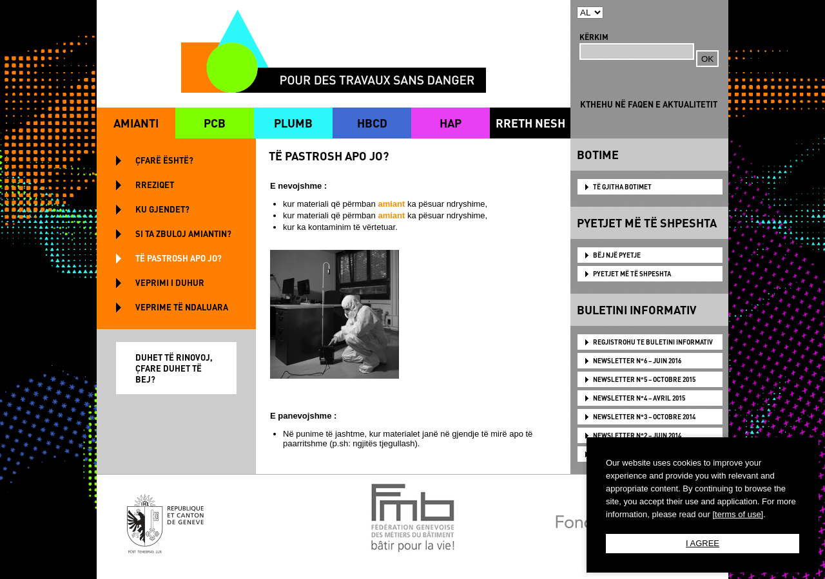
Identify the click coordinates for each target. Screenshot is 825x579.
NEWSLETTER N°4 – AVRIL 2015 (639, 398)
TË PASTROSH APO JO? (178, 257)
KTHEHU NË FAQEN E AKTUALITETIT (648, 104)
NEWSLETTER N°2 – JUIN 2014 (637, 435)
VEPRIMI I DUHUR (169, 282)
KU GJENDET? (162, 209)
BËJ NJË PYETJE (617, 255)
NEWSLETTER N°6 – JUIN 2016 (637, 361)
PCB (215, 122)
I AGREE (702, 543)
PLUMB (293, 122)
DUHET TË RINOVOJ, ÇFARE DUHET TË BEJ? (174, 368)
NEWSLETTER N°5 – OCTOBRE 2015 (644, 379)
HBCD (372, 122)
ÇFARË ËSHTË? (164, 160)
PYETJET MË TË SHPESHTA (632, 274)
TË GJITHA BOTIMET (622, 187)
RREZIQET (154, 184)
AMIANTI (136, 122)
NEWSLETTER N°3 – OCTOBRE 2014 (644, 417)
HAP (450, 122)
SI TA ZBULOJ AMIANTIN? (183, 233)
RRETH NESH (530, 122)
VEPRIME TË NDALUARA (181, 306)
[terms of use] (737, 514)
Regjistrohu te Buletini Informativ (653, 342)
